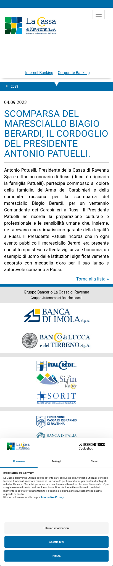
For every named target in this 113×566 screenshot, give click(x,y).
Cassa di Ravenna (30, 26)
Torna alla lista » (92, 279)
